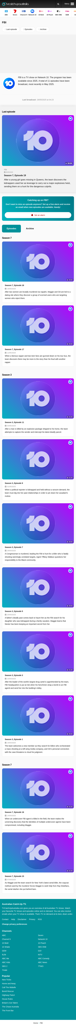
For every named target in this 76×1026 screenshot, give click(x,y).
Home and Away (9, 983)
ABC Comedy (43, 958)
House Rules (7, 999)
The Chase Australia (10, 1007)
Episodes (11, 228)
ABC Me (5, 958)
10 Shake (6, 947)
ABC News (42, 962)
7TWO (40, 966)
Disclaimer (22, 919)
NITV (40, 955)
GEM (4, 951)
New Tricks (6, 980)
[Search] (58, 4)
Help (13, 919)
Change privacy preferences (14, 924)
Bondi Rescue (8, 991)
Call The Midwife (9, 987)
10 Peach (42, 943)
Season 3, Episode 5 (14, 611)
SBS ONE (42, 947)
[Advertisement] (38, 53)
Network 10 (42, 939)
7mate (4, 970)
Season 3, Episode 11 (14, 422)
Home (35, 1023)
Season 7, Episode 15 (14, 876)
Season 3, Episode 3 (14, 675)
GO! (39, 951)
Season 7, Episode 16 (14, 812)
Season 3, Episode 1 (14, 739)
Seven (40, 935)
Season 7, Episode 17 (14, 349)
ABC (4, 935)
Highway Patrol (8, 995)
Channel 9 (6, 939)
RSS (40, 919)
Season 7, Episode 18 (14, 285)
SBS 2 (4, 966)
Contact (5, 919)
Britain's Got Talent (10, 1003)
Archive (30, 228)
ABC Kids (6, 962)
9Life (4, 955)
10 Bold (5, 943)
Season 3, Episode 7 (14, 547)
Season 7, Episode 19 (15, 175)
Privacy (32, 919)
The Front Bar (8, 1010)
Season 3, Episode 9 (14, 483)
